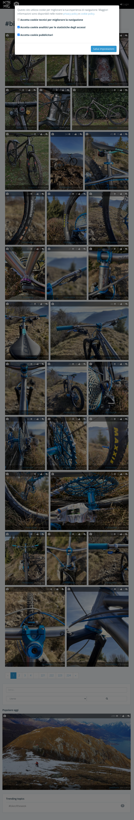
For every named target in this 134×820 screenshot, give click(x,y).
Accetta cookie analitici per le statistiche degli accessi (52, 27)
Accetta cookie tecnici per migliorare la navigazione (51, 19)
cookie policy (87, 13)
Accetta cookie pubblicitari (36, 35)
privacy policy (70, 13)
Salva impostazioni (103, 48)
